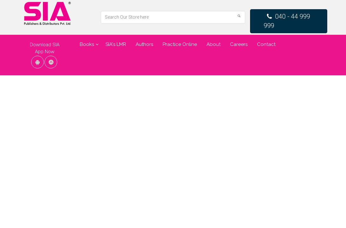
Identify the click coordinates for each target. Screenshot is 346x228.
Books (87, 44)
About (213, 44)
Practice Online (180, 44)
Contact (266, 44)
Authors (144, 44)
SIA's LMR (115, 44)
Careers (239, 44)
